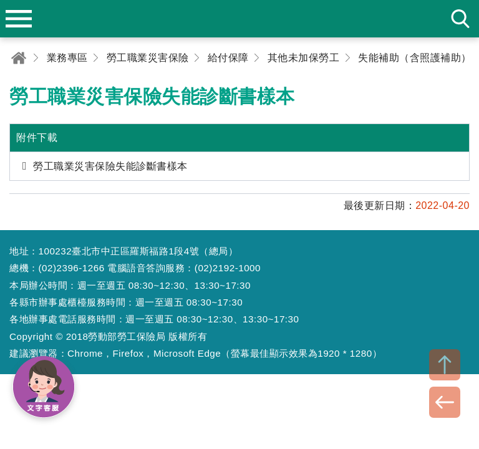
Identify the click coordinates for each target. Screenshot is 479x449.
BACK (444, 402)
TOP (444, 364)
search (460, 18)
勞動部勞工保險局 (239, 18)
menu (18, 18)
